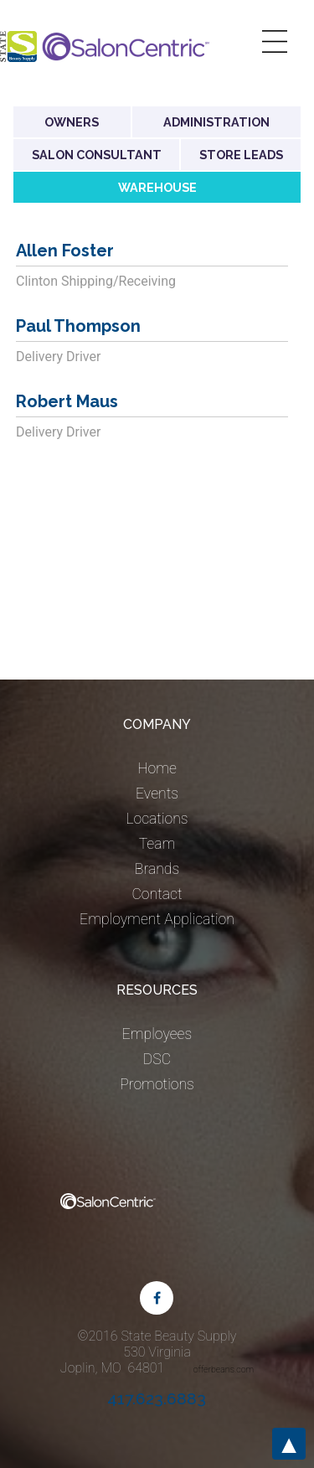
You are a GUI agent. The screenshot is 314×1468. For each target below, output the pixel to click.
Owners (71, 122)
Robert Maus (67, 401)
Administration (216, 122)
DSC (157, 1059)
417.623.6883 (156, 1398)
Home (157, 768)
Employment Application (157, 919)
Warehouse (157, 187)
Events (157, 793)
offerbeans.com (223, 1369)
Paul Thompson (78, 326)
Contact (156, 894)
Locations (157, 818)
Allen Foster (65, 250)
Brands (157, 869)
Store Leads (241, 154)
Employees (157, 1034)
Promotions (157, 1084)
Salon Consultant (97, 154)
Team (157, 843)
